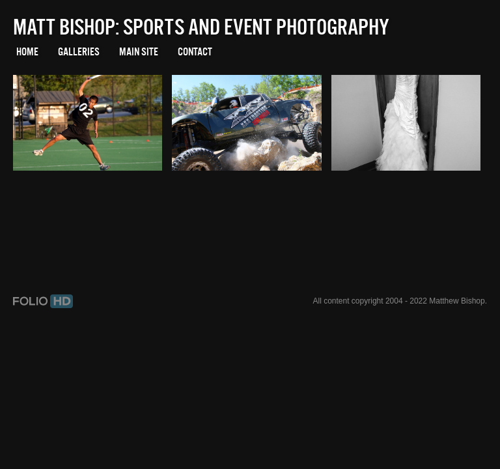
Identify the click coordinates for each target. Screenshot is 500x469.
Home (27, 51)
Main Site (138, 51)
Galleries (79, 51)
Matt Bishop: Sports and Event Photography (201, 26)
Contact (195, 51)
